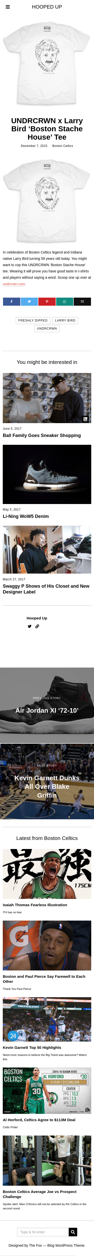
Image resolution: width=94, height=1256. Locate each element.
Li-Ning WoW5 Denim (26, 516)
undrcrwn (47, 328)
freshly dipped (33, 320)
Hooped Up (37, 618)
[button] (73, 1232)
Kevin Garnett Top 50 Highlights (32, 1047)
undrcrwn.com (14, 284)
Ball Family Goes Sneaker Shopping (42, 435)
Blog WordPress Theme (65, 1245)
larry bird (65, 320)
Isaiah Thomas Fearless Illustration (35, 905)
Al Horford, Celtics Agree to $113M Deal (39, 1120)
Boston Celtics (62, 146)
